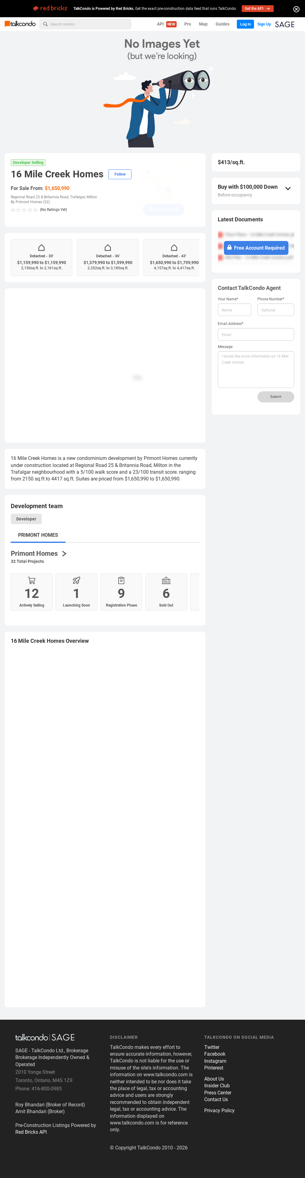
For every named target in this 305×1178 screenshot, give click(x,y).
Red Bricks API (31, 1135)
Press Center (217, 1096)
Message (225, 347)
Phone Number (270, 299)
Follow (120, 174)
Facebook (214, 1057)
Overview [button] (50, 644)
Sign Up (261, 24)
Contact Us (216, 1103)
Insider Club (217, 1089)
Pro (180, 24)
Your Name (228, 299)
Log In (239, 24)
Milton (92, 197)
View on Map (163, 209)
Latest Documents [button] (240, 219)
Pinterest (213, 1071)
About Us (214, 1082)
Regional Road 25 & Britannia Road (39, 197)
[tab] (105, 644)
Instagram (215, 1064)
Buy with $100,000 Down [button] (248, 187)
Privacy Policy (219, 1114)
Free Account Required (256, 248)
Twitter (211, 1050)
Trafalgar (77, 197)
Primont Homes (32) (33, 202)
